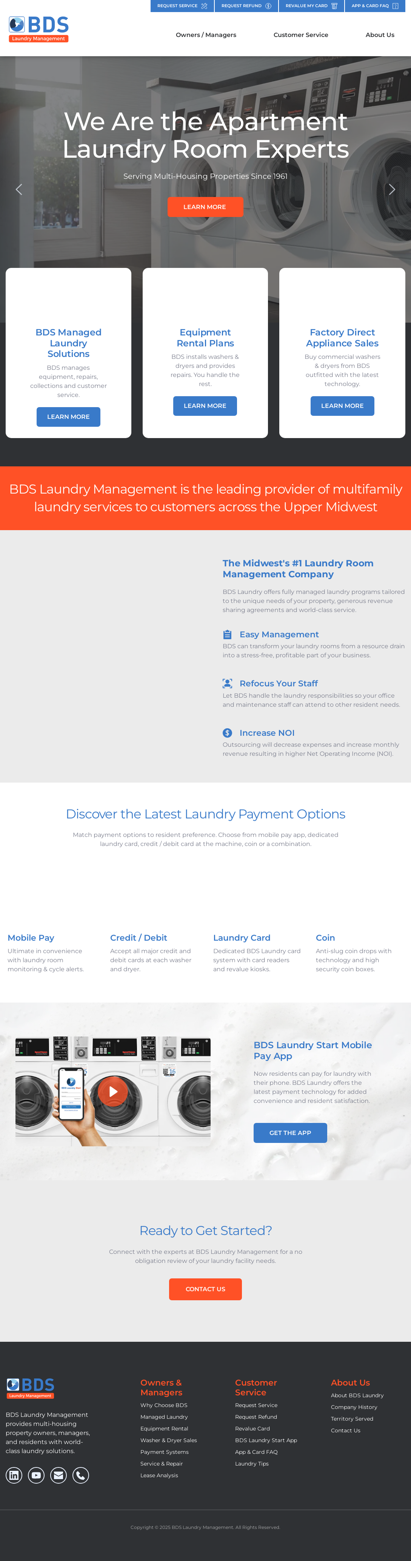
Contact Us (345, 1430)
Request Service (256, 1405)
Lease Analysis (159, 1475)
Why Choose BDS (164, 1405)
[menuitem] (206, 35)
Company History (354, 1407)
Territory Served (352, 1418)
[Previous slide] (19, 189)
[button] (113, 1091)
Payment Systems (164, 1452)
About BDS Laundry (357, 1395)
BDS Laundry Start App (266, 1440)
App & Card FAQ (256, 1452)
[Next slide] (392, 189)
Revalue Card (252, 1428)
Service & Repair (161, 1463)
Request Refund (256, 1416)
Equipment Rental (164, 1428)
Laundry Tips (252, 1463)
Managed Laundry (164, 1416)
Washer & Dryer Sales (168, 1440)
